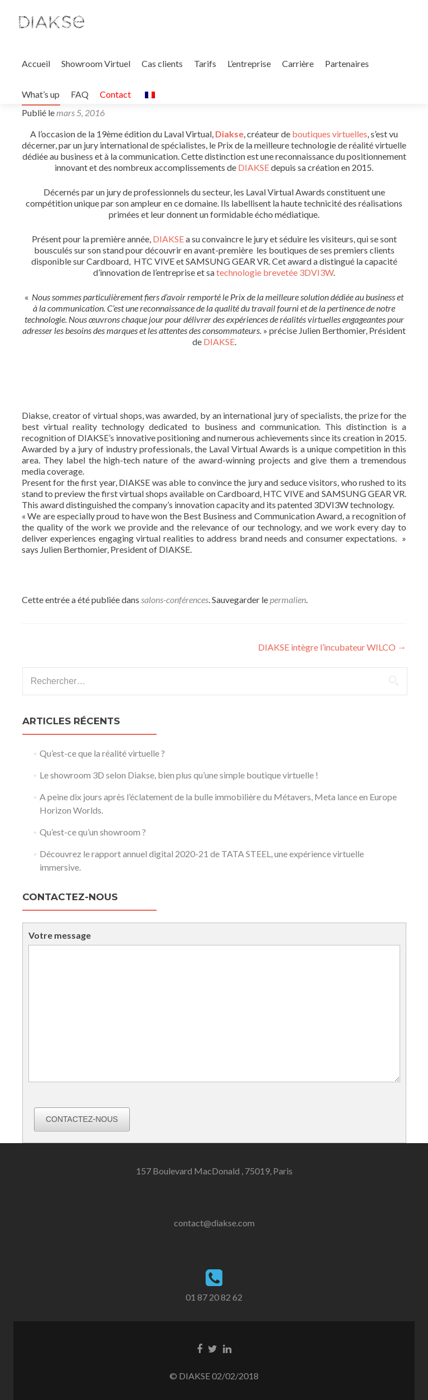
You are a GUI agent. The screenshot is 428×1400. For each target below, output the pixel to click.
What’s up (41, 94)
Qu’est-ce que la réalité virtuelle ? (102, 753)
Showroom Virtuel (95, 63)
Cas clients (162, 63)
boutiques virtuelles (329, 133)
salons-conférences (174, 599)
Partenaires (347, 63)
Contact (115, 94)
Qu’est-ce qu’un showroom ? (93, 831)
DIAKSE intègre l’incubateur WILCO (332, 647)
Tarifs (205, 63)
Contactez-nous (82, 1119)
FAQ (80, 94)
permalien (288, 599)
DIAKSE (253, 167)
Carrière (298, 63)
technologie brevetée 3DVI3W (274, 272)
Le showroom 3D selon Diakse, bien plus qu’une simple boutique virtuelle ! (179, 775)
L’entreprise (249, 63)
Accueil (36, 63)
